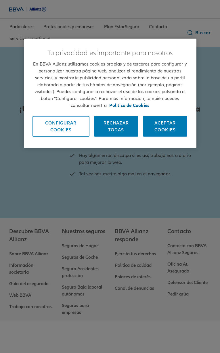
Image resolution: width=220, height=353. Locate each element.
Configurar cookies (60, 126)
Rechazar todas (116, 126)
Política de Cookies (129, 105)
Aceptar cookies (165, 126)
